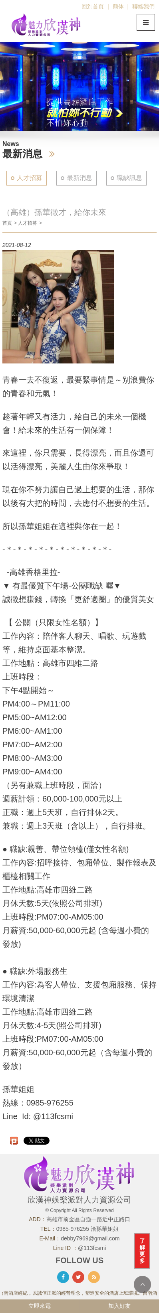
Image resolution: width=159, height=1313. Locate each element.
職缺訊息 (129, 177)
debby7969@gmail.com (90, 1238)
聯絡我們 (143, 6)
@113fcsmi (92, 1248)
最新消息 (79, 177)
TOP (142, 1284)
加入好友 (119, 1306)
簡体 (118, 6)
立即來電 (39, 1306)
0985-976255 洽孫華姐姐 (87, 1229)
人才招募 (29, 177)
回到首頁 (92, 6)
